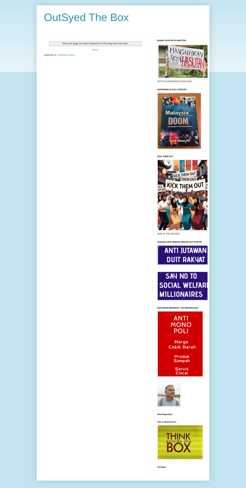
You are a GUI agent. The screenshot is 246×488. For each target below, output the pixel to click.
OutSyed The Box (86, 17)
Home (95, 50)
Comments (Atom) (65, 55)
